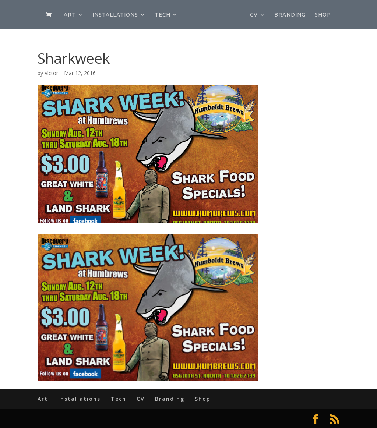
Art (70, 15)
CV (254, 15)
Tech (162, 15)
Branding (290, 15)
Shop (323, 15)
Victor (51, 73)
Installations (115, 15)
